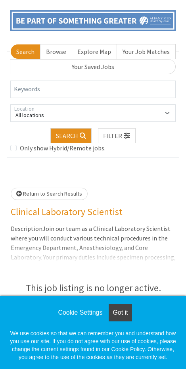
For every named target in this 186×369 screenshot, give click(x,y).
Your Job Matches (146, 52)
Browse (56, 52)
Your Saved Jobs (93, 67)
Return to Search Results (49, 193)
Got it (120, 312)
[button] (117, 135)
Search (25, 52)
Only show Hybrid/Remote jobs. (62, 148)
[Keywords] (93, 89)
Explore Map (94, 52)
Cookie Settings (80, 312)
